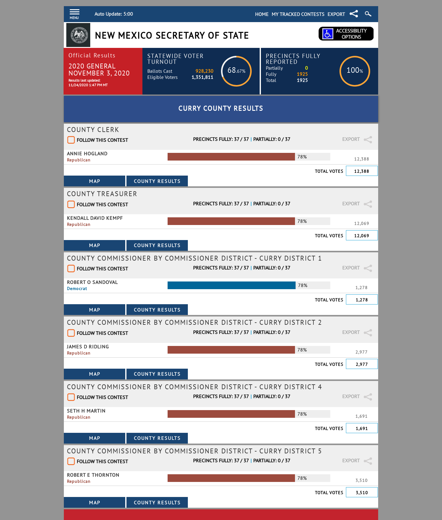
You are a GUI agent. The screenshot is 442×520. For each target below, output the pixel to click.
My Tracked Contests (298, 14)
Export (336, 14)
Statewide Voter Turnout (175, 58)
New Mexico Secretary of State (172, 35)
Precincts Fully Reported (293, 58)
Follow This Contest (102, 140)
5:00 (128, 14)
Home (262, 14)
